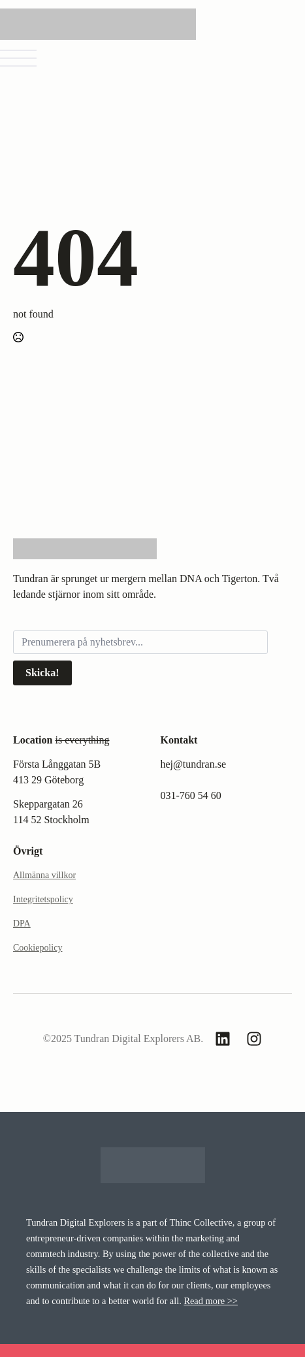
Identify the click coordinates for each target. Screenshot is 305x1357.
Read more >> (211, 1301)
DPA (22, 923)
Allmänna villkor (44, 875)
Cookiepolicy (37, 948)
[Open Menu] (18, 58)
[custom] (223, 1039)
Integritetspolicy (43, 899)
